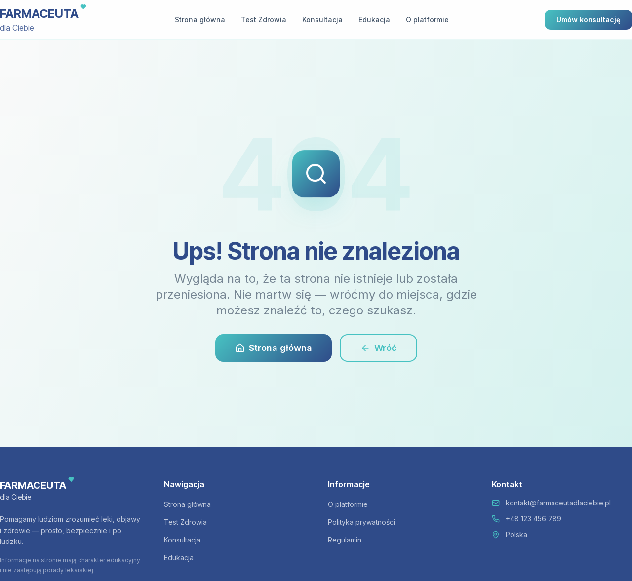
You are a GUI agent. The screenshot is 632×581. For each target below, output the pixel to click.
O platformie (427, 19)
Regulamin (344, 540)
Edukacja (374, 19)
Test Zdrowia (263, 19)
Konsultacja (322, 19)
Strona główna (200, 19)
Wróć (378, 348)
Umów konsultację (588, 19)
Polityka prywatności (361, 522)
